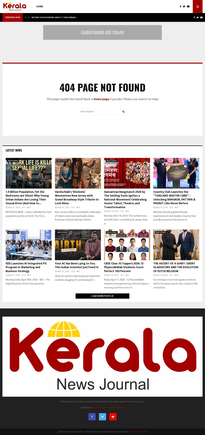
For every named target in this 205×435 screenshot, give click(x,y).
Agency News (13, 161)
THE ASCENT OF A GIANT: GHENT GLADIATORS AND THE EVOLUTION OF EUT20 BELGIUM (175, 267)
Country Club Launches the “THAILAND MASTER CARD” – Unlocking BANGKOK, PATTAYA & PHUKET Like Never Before (174, 198)
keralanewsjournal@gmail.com (108, 407)
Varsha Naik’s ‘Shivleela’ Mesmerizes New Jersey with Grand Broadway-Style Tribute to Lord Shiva (77, 198)
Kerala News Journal (138, 432)
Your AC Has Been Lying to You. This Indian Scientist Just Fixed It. (77, 265)
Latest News (14, 150)
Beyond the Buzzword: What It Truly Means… (54, 17)
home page (101, 99)
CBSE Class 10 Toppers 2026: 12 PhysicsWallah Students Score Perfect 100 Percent (124, 267)
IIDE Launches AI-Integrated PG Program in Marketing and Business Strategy (26, 267)
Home (39, 6)
